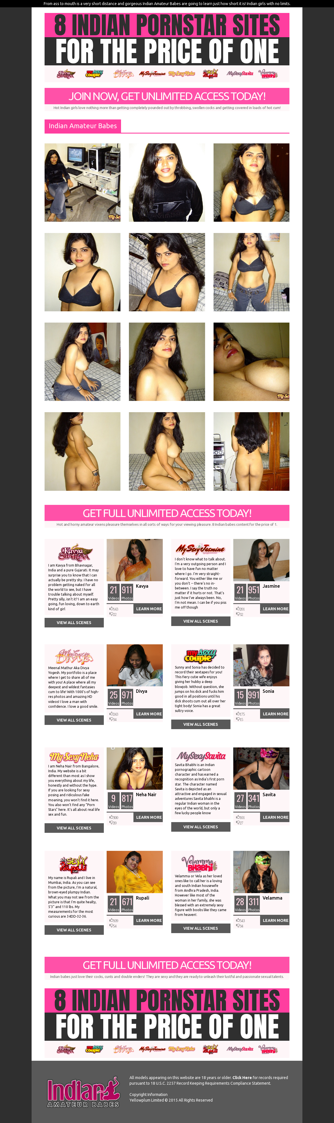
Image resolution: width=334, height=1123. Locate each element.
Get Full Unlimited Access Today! (167, 517)
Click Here (242, 1077)
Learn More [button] (149, 609)
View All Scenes (74, 622)
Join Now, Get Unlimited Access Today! (167, 100)
